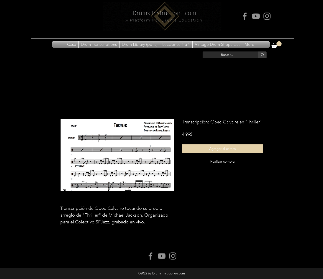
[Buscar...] (227, 55)
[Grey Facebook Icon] (244, 16)
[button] (276, 44)
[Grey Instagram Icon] (267, 16)
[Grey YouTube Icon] (256, 16)
